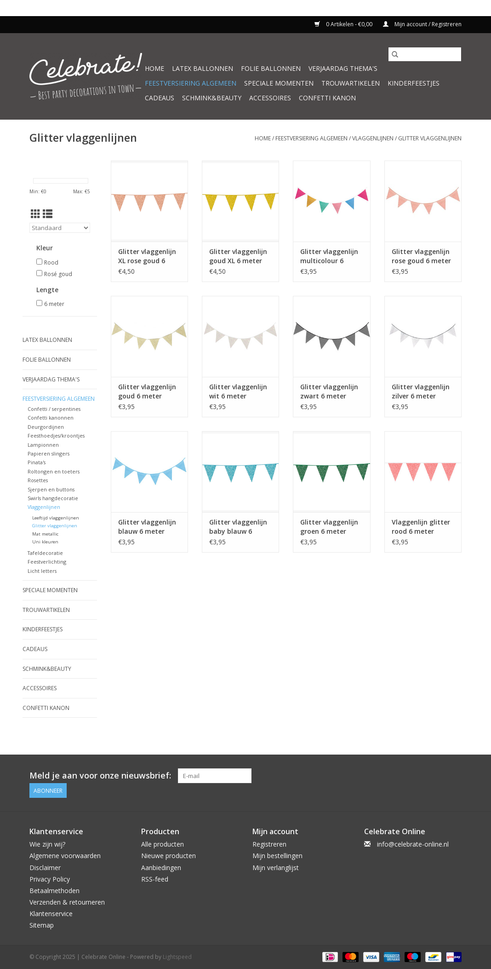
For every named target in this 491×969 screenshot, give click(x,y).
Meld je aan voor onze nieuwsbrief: (100, 775)
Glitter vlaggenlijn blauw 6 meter (147, 527)
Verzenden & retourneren (67, 902)
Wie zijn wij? (47, 844)
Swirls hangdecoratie (53, 498)
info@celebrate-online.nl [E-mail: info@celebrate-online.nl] (413, 844)
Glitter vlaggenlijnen (430, 138)
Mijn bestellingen (277, 855)
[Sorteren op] (59, 228)
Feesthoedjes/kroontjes (56, 435)
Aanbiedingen (161, 867)
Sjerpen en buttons (51, 489)
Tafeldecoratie (45, 552)
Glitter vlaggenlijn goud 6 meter (147, 391)
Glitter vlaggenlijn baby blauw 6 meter (238, 527)
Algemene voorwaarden (65, 855)
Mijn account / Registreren (422, 24)
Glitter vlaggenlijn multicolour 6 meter (329, 256)
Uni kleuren (45, 542)
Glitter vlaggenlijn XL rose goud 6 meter (147, 256)
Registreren (269, 844)
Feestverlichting (47, 561)
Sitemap (41, 925)
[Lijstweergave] (47, 214)
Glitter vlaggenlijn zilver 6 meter (421, 391)
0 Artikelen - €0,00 (344, 24)
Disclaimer (45, 867)
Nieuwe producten (168, 855)
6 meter (54, 304)
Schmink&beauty (211, 97)
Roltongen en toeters (54, 471)
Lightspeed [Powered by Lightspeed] (177, 957)
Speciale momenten (279, 83)
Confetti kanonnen (51, 417)
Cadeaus (159, 97)
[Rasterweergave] (35, 214)
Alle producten (162, 844)
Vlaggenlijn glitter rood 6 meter (421, 527)
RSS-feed (154, 879)
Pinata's (37, 462)
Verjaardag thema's (342, 68)
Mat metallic (45, 534)
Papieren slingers (48, 453)
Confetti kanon (327, 97)
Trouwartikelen (350, 83)
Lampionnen (43, 444)
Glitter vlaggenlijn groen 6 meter (329, 527)
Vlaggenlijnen (373, 138)
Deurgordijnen (46, 426)
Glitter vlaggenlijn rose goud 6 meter (421, 256)
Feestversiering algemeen (190, 83)
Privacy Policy (49, 879)
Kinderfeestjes (414, 83)
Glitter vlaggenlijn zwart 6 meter (329, 391)
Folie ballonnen (271, 68)
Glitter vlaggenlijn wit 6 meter (238, 391)
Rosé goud (58, 274)
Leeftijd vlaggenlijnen (55, 518)
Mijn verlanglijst (275, 867)
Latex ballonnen (202, 68)
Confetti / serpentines (54, 408)
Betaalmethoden (54, 890)
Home (154, 68)
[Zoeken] (425, 54)
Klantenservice (51, 913)
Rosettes (38, 480)
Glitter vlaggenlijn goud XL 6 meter (238, 256)
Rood (51, 262)
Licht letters (42, 570)
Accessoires (270, 97)
